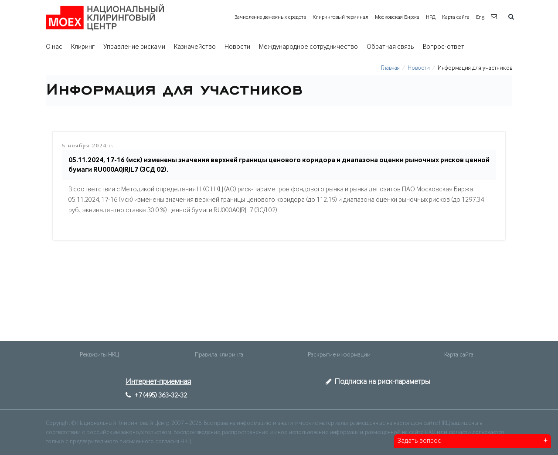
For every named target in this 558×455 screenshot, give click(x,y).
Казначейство (195, 47)
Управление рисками (134, 47)
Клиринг (83, 47)
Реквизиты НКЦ (99, 355)
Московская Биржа (397, 17)
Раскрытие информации (339, 355)
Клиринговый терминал (340, 17)
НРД (431, 17)
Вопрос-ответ (443, 47)
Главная (390, 68)
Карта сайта (456, 17)
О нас (54, 47)
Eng (480, 17)
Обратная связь (390, 47)
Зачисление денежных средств (270, 17)
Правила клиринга (219, 355)
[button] (495, 17)
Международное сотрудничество (308, 47)
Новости (237, 47)
